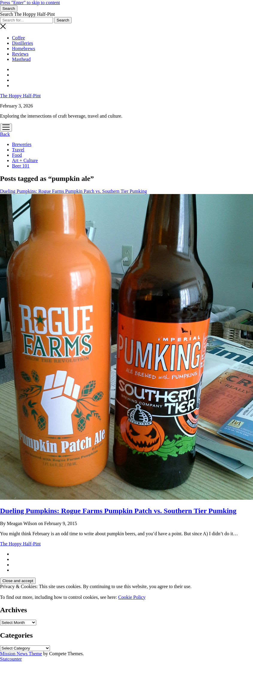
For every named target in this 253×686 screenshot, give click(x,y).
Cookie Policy (132, 597)
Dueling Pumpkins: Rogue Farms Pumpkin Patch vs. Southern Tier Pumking (118, 511)
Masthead (21, 59)
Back (5, 134)
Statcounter (11, 659)
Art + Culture (25, 160)
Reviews (20, 53)
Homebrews (23, 48)
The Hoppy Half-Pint (20, 95)
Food (17, 155)
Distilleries (22, 43)
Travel (18, 149)
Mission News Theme (21, 653)
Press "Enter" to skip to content (30, 2)
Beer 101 (20, 165)
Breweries (21, 144)
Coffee (18, 37)
